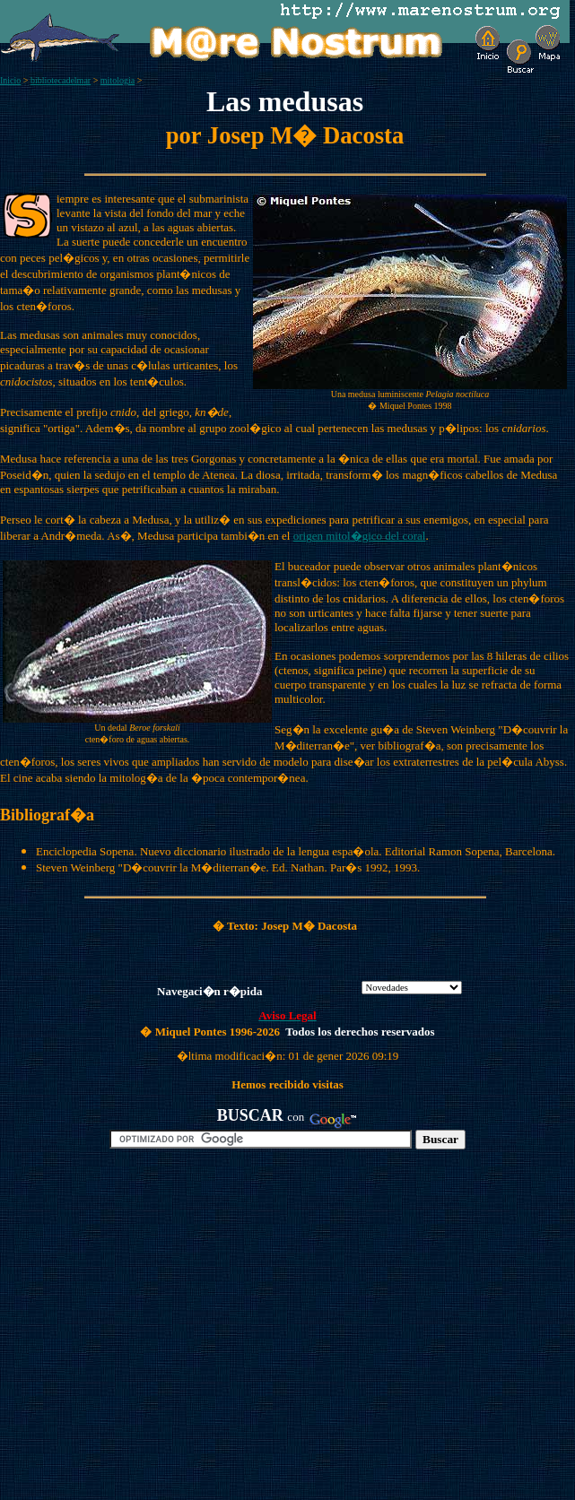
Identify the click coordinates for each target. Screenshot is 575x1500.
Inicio (10, 80)
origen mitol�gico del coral (359, 535)
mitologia (117, 80)
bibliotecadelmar (60, 80)
